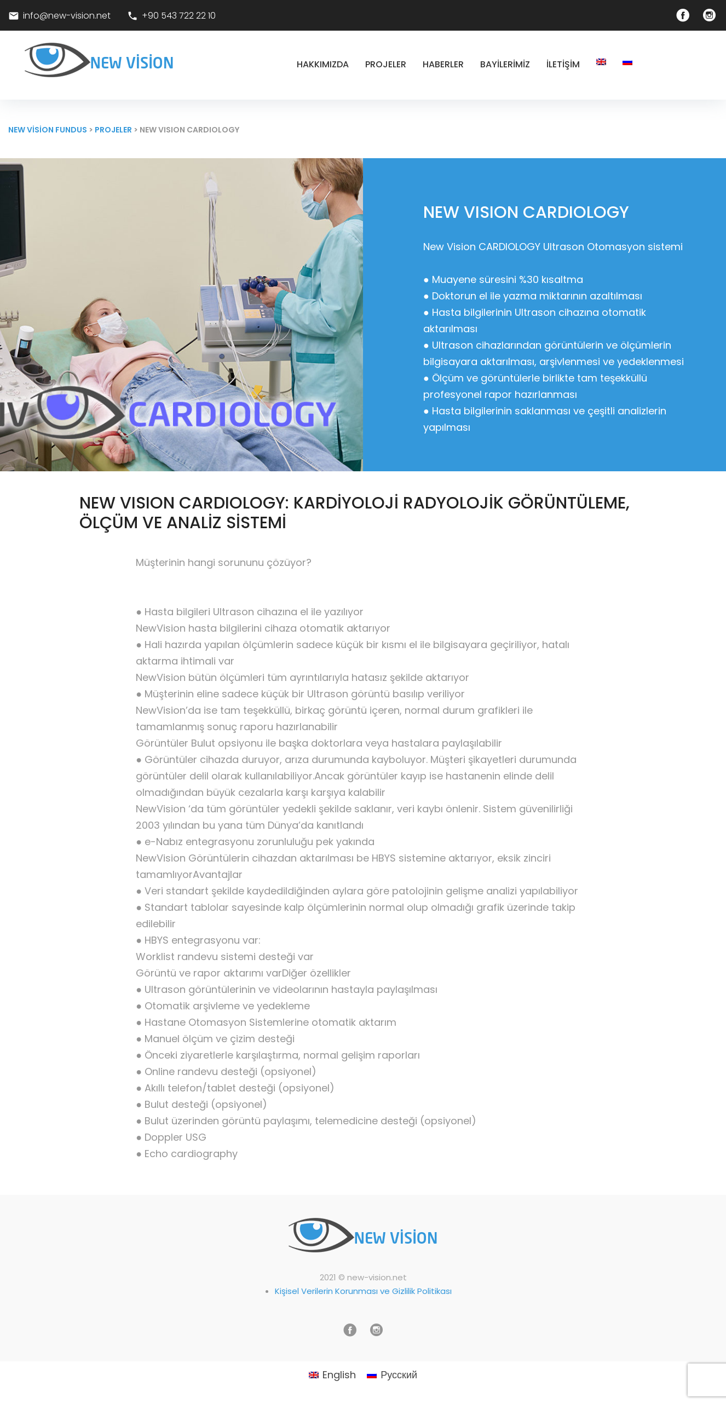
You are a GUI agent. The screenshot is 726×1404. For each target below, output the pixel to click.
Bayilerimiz (505, 64)
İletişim (563, 64)
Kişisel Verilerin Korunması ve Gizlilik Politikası (363, 1291)
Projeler (385, 64)
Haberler (443, 64)
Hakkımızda (323, 64)
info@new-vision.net (66, 15)
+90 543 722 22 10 (179, 15)
